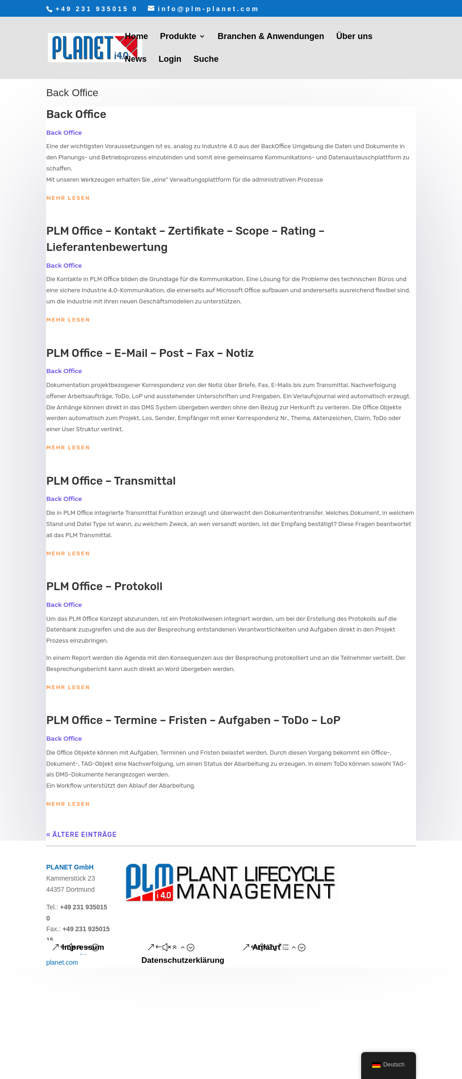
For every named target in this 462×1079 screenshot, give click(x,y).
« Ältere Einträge (81, 835)
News (135, 60)
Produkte (178, 37)
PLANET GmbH (69, 867)
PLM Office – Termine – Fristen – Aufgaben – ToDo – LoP (193, 720)
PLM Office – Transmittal (111, 480)
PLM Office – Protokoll (104, 586)
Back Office (76, 114)
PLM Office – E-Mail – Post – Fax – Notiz (150, 353)
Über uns (354, 37)
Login (169, 60)
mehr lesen (68, 198)
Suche (205, 60)
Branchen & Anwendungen (271, 37)
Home (136, 37)
